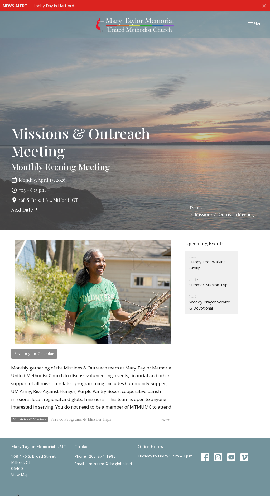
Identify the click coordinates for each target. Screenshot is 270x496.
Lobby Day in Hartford (53, 5)
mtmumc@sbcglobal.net (110, 463)
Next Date (25, 210)
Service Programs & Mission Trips (81, 419)
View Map (20, 474)
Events (196, 207)
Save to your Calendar (34, 353)
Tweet (166, 419)
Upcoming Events (204, 243)
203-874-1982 (102, 456)
